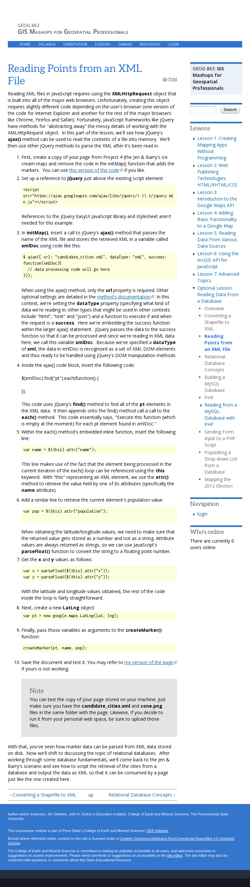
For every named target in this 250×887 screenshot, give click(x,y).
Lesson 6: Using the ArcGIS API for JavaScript (218, 260)
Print (169, 79)
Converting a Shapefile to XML (217, 322)
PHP (209, 398)
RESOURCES (150, 44)
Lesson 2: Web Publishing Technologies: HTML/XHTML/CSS (217, 175)
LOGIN (173, 44)
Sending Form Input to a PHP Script (219, 438)
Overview (214, 308)
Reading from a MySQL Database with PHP (220, 414)
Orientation (75, 44)
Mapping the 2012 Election (218, 482)
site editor (174, 855)
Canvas (125, 44)
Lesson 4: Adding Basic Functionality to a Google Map (217, 219)
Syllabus (46, 44)
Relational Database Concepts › (141, 795)
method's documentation (125, 297)
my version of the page (150, 662)
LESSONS (102, 44)
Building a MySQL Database (214, 383)
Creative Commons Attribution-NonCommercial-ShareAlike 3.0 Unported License (121, 841)
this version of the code (96, 170)
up (90, 795)
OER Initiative (157, 831)
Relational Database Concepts (214, 363)
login (202, 514)
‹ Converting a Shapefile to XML (43, 795)
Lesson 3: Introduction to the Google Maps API (217, 198)
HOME (25, 44)
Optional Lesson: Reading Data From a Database (218, 294)
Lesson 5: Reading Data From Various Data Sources (217, 239)
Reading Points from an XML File (218, 342)
